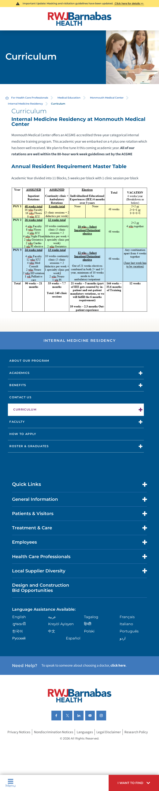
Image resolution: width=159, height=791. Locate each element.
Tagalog (91, 617)
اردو (123, 638)
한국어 (17, 631)
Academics (19, 372)
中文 (51, 631)
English (19, 617)
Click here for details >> (129, 3)
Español (73, 638)
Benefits (17, 385)
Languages (85, 732)
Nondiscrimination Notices (53, 732)
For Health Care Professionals (29, 97)
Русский (18, 638)
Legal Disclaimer (108, 732)
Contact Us (20, 397)
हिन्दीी (87, 624)
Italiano (126, 624)
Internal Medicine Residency (25, 103)
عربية (52, 617)
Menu (10, 783)
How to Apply (22, 434)
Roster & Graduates (29, 446)
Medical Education (68, 97)
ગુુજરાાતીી (19, 624)
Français (127, 617)
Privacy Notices (18, 732)
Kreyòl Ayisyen (61, 624)
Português (129, 631)
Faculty (17, 421)
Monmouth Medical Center (107, 97)
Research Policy (136, 732)
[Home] (79, 19)
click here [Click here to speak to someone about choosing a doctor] (118, 665)
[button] (134, 783)
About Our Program (29, 360)
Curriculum (24, 409)
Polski (89, 631)
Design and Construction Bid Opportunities (40, 587)
